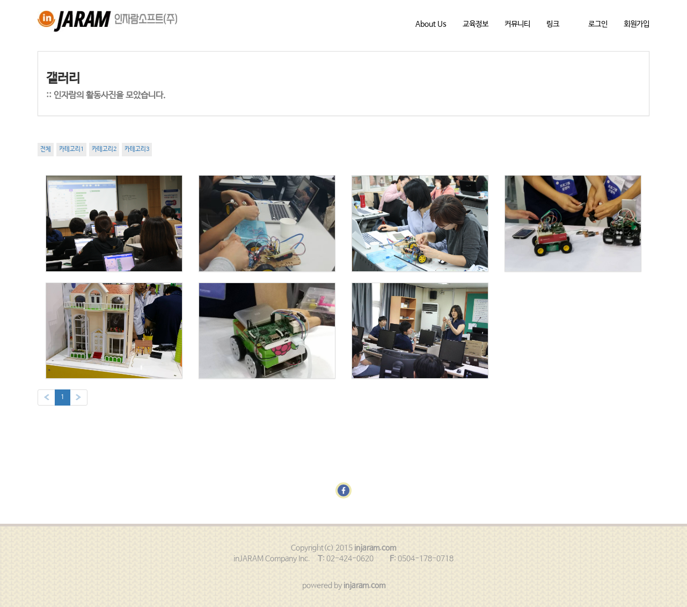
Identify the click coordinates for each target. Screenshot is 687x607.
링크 (552, 24)
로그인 (598, 24)
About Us (431, 24)
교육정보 (475, 24)
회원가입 (636, 24)
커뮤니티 (517, 24)
